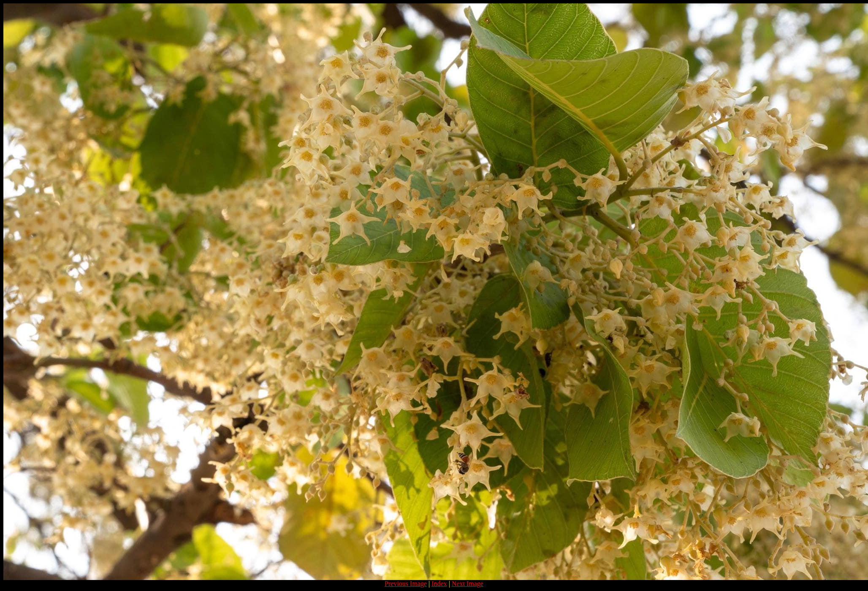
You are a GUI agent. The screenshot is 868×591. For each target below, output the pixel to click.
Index (439, 583)
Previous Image (406, 583)
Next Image (467, 583)
